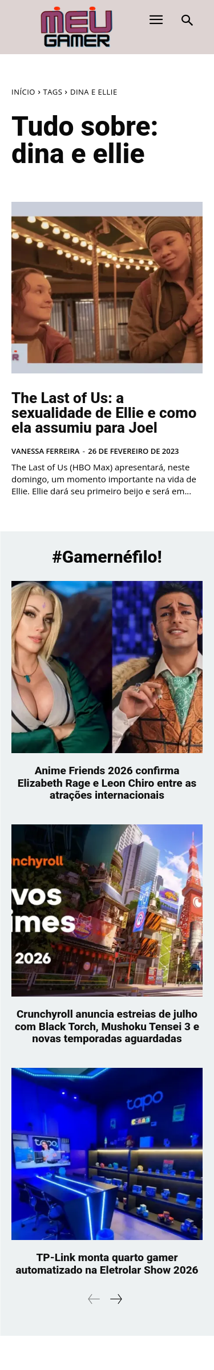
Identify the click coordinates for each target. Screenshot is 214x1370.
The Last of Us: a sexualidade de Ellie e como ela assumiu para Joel (103, 412)
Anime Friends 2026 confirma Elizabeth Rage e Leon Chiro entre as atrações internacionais (107, 783)
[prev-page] (94, 1299)
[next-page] (115, 1299)
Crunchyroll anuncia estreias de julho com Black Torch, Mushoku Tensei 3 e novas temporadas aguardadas (107, 1026)
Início (23, 92)
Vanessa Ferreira (45, 451)
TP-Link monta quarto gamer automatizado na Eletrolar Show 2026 (106, 1264)
